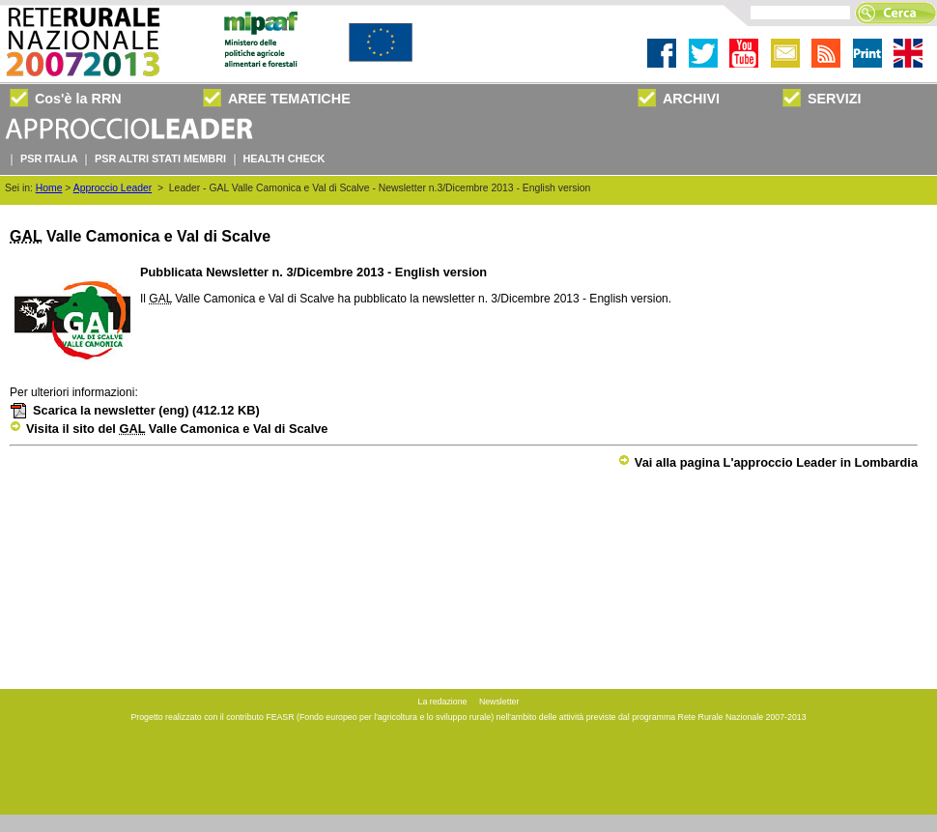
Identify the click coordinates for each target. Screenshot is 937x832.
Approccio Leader (112, 188)
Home (49, 188)
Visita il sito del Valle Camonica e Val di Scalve (168, 428)
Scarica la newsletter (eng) (135, 410)
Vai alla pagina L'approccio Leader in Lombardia (768, 462)
